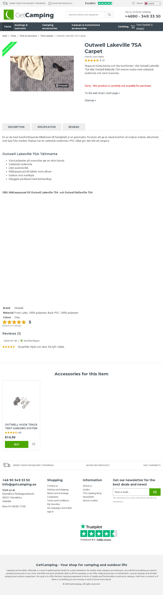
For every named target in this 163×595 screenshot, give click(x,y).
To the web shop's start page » (102, 93)
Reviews (74, 127)
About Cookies (90, 500)
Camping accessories (49, 27)
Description (16, 127)
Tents (7, 26)
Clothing (123, 26)
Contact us (52, 486)
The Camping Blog (92, 493)
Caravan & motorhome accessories (86, 27)
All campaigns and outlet (59, 508)
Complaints (52, 497)
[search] (109, 14)
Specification (46, 127)
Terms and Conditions (58, 500)
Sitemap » (90, 100)
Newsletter (88, 497)
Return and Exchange (58, 493)
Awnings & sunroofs (21, 27)
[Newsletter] (155, 492)
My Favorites (53, 504)
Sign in (140, 3)
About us (87, 486)
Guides (86, 489)
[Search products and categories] (85, 14)
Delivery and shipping (58, 489)
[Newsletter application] (131, 492)
